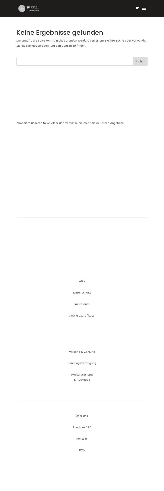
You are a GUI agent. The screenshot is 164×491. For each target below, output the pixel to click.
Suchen (140, 61)
